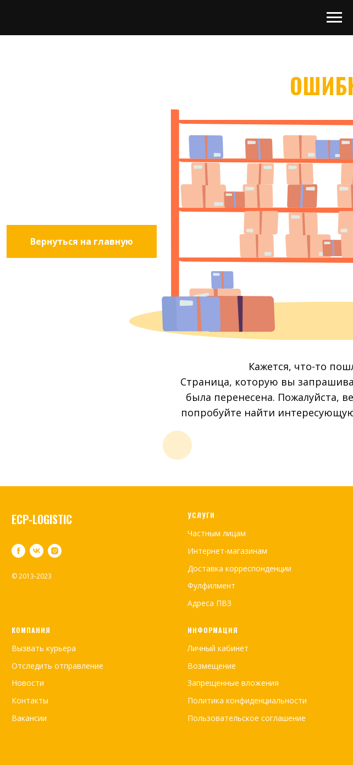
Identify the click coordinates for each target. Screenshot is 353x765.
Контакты (30, 700)
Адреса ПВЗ (209, 603)
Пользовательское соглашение (246, 718)
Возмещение (211, 666)
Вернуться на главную (81, 241)
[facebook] (18, 551)
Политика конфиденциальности (247, 700)
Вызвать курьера (44, 648)
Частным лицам (216, 533)
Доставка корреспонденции (239, 568)
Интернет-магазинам (227, 551)
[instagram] (55, 551)
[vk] (36, 551)
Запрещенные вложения (233, 683)
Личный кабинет (218, 648)
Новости (28, 683)
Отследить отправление (57, 666)
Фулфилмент (211, 585)
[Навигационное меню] (334, 17)
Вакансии (29, 718)
